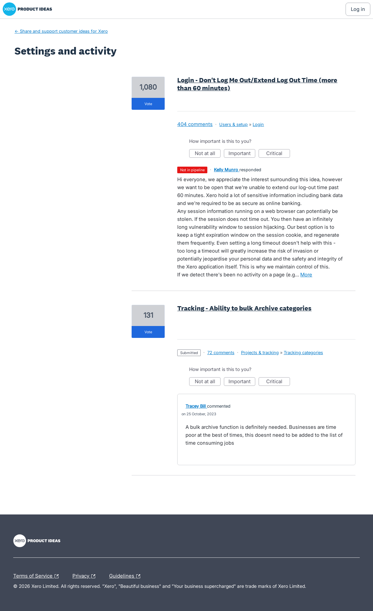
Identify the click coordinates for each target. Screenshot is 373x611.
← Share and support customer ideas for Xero (61, 31)
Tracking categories (303, 352)
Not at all (208, 154)
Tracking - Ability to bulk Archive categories (244, 308)
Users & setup (233, 124)
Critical (278, 154)
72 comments (220, 352)
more (306, 274)
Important (241, 154)
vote (148, 104)
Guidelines (126, 576)
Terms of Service (37, 576)
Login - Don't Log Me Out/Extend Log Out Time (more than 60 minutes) (257, 84)
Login (258, 124)
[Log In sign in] (358, 9)
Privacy (85, 576)
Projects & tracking (260, 352)
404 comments (195, 124)
